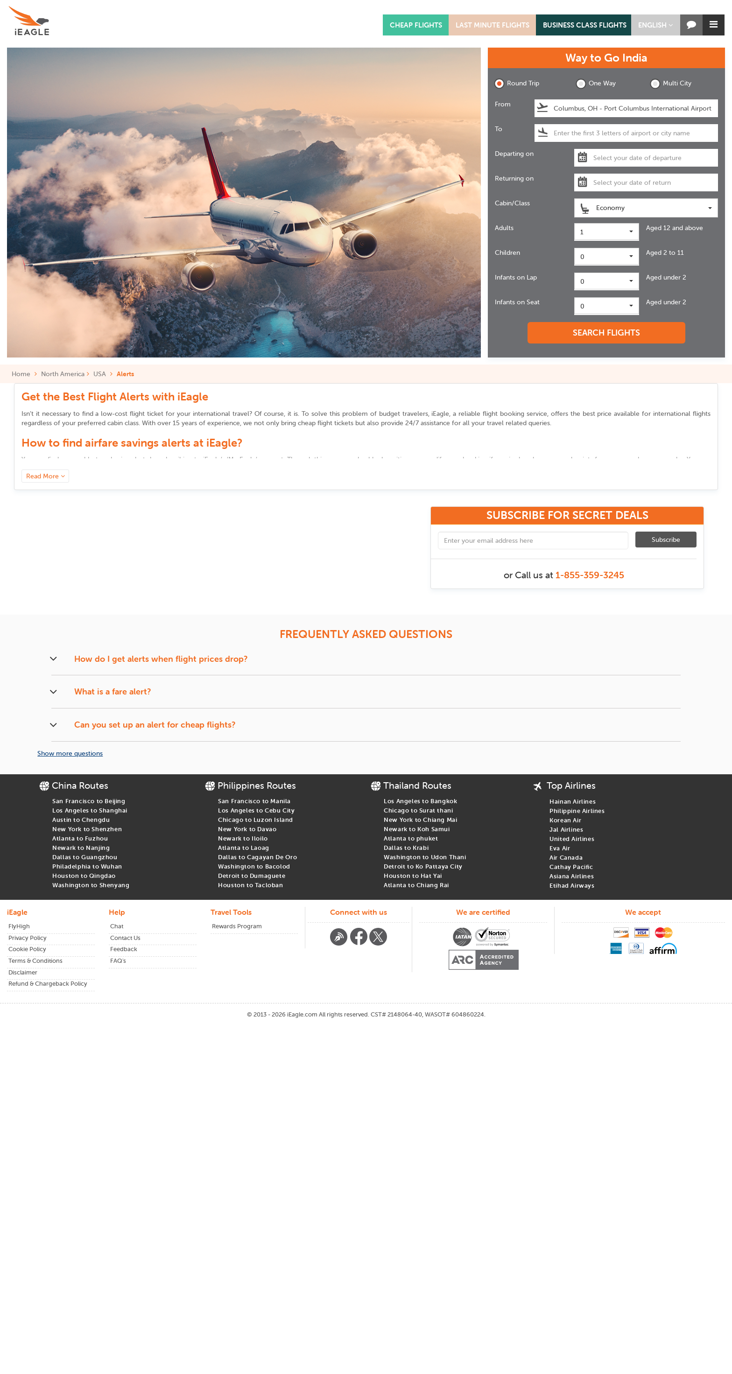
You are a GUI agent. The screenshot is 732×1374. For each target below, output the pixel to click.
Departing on (514, 153)
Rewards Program (237, 926)
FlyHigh (19, 926)
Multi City (670, 83)
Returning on (514, 178)
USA (99, 374)
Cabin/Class (512, 203)
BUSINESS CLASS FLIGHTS (584, 25)
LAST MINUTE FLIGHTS (492, 25)
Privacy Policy (27, 938)
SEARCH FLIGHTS (606, 332)
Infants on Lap (516, 277)
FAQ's (118, 961)
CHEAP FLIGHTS (416, 25)
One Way (596, 83)
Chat (116, 926)
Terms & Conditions (35, 961)
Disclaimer (22, 972)
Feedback (123, 949)
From (503, 104)
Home (24, 374)
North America (62, 374)
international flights (682, 413)
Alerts (125, 374)
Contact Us (125, 938)
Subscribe (666, 539)
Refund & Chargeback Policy (47, 984)
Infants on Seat (517, 302)
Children (507, 252)
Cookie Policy (27, 949)
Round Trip (516, 83)
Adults (504, 228)
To (498, 129)
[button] (655, 24)
